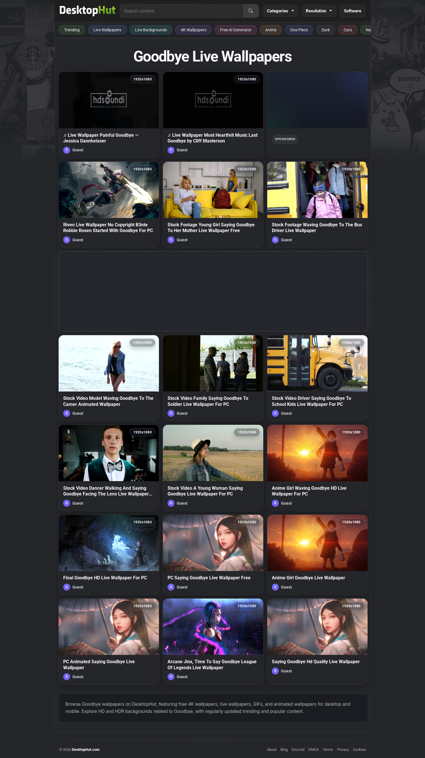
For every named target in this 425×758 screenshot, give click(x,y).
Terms (328, 749)
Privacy (343, 749)
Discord (298, 749)
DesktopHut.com (85, 749)
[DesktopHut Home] (88, 10)
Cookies (359, 749)
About (271, 749)
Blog (284, 749)
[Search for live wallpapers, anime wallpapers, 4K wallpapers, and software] (181, 11)
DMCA (313, 749)
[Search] (251, 11)
